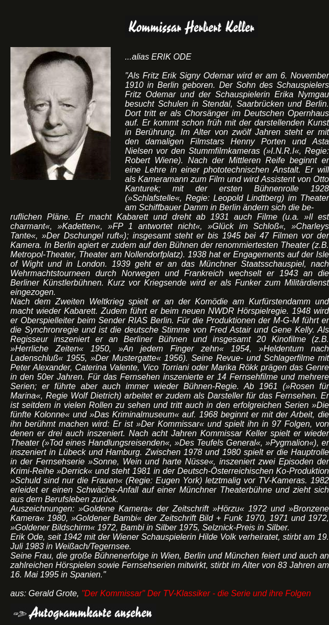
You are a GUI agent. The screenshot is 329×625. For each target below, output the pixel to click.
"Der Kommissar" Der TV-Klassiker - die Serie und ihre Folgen (196, 593)
